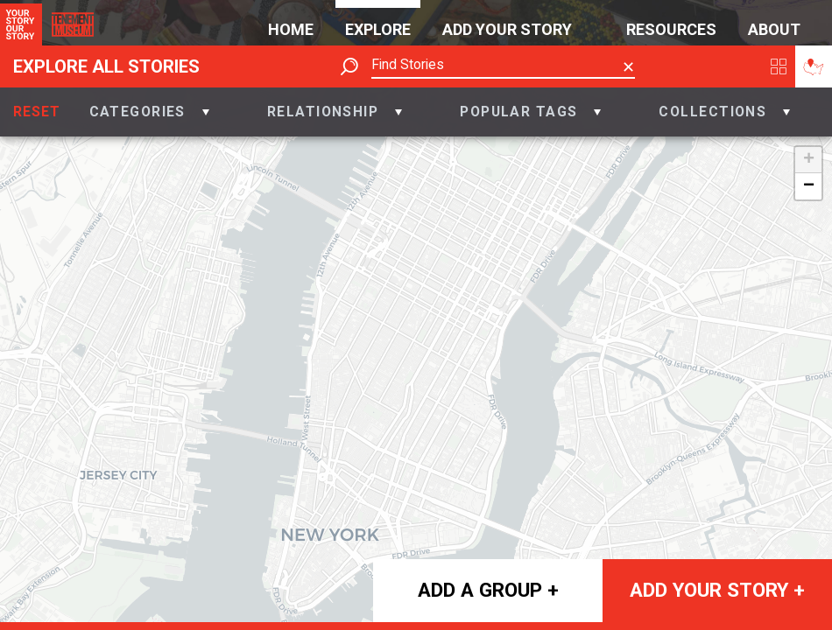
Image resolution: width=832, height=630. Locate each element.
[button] (149, 112)
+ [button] (808, 160)
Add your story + (717, 589)
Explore (378, 29)
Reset (36, 111)
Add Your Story (507, 29)
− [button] (808, 186)
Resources (671, 29)
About (774, 29)
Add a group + (488, 589)
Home (291, 29)
